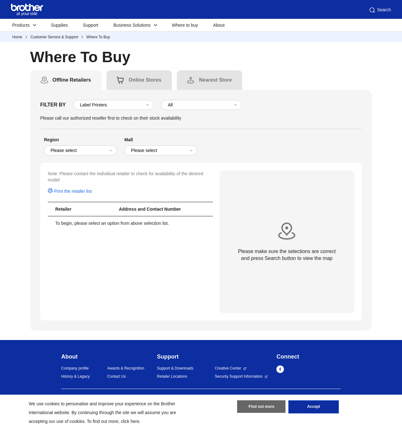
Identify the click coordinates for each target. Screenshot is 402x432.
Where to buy (185, 25)
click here (130, 421)
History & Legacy (75, 376)
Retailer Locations (172, 376)
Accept (313, 408)
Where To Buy (98, 37)
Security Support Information (239, 376)
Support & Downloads (175, 368)
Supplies (59, 25)
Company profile (75, 368)
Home (17, 37)
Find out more (261, 408)
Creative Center (228, 368)
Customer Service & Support (54, 37)
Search (379, 10)
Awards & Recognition (125, 368)
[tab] (71, 80)
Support (90, 25)
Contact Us (116, 376)
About (219, 25)
